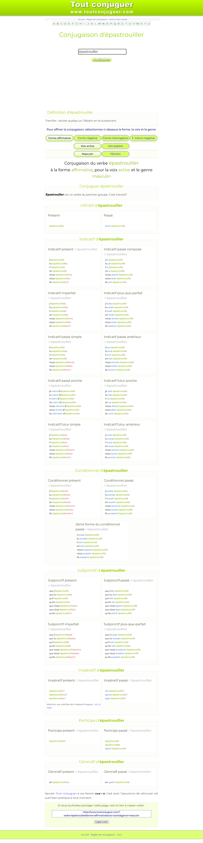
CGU (119, 834)
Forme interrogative (115, 138)
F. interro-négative (143, 138)
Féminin (115, 154)
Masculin (87, 154)
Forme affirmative (59, 138)
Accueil (81, 19)
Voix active (87, 146)
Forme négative (87, 138)
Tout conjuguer (66, 793)
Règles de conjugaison (97, 19)
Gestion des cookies (118, 19)
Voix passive (115, 146)
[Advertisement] (101, 86)
